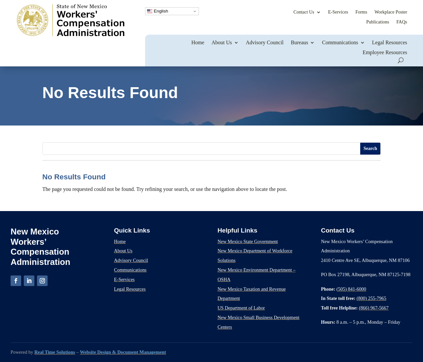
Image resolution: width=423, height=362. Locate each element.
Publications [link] (377, 21)
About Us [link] (222, 42)
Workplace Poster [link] (390, 12)
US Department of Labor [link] (241, 307)
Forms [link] (361, 12)
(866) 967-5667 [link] (374, 307)
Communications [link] (340, 42)
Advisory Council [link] (265, 42)
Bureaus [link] (299, 42)
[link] (70, 35)
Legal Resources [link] (389, 42)
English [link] (157, 11)
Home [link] (197, 42)
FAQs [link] (402, 21)
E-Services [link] (338, 12)
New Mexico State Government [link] (247, 241)
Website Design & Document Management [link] (123, 352)
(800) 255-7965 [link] (371, 298)
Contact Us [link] (303, 12)
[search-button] (401, 60)
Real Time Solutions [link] (54, 352)
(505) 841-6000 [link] (351, 289)
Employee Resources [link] (385, 52)
